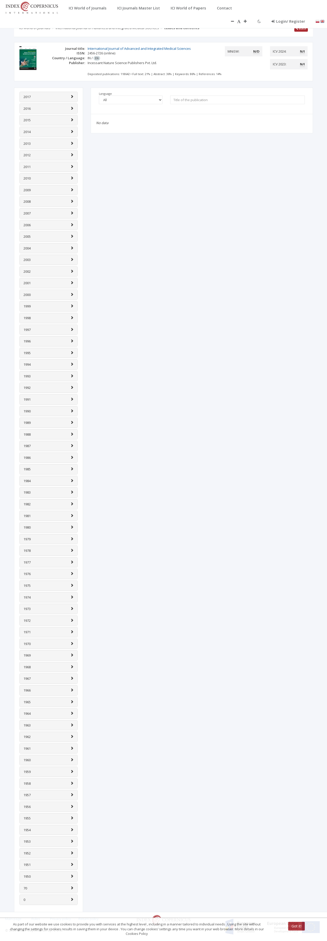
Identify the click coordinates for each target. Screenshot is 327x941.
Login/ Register (288, 21)
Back (301, 28)
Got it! (296, 926)
